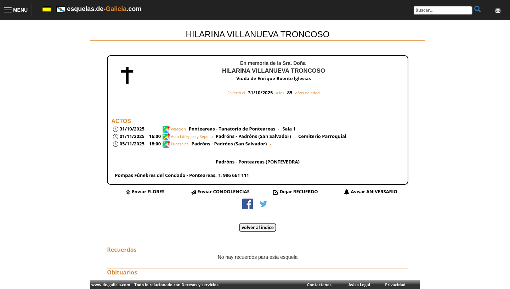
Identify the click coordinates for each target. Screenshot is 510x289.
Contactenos (319, 284)
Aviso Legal (359, 284)
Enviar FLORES (148, 191)
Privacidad (395, 284)
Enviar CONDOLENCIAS (223, 191)
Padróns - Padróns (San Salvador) (254, 136)
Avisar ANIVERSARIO (374, 191)
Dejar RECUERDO (298, 191)
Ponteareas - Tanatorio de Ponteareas (232, 129)
